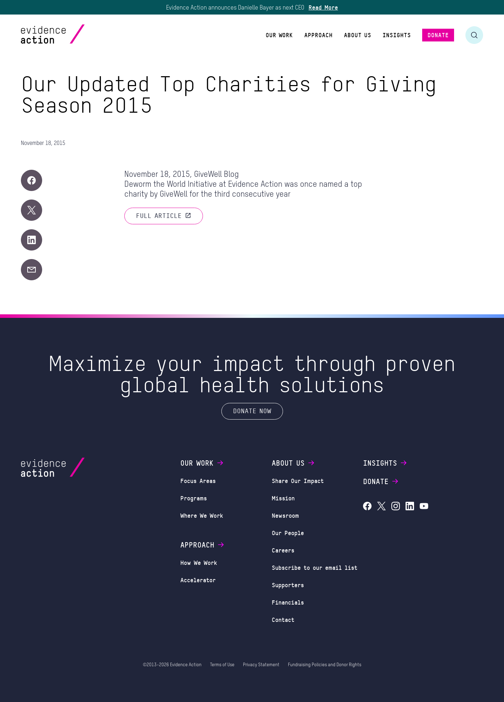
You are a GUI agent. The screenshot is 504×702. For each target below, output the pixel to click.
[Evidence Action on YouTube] (424, 506)
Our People (288, 533)
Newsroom (285, 515)
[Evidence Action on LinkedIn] (410, 506)
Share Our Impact (298, 480)
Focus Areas (198, 480)
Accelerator (198, 580)
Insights (385, 462)
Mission (283, 498)
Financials (288, 602)
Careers (283, 550)
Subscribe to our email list (314, 567)
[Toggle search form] (474, 35)
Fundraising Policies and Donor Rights (324, 665)
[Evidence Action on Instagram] (395, 506)
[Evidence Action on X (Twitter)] (381, 506)
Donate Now (252, 410)
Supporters (288, 585)
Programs (193, 498)
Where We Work (201, 515)
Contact (283, 619)
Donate (381, 481)
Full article (163, 215)
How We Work (198, 562)
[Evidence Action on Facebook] (367, 506)
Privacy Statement (261, 665)
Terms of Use (222, 665)
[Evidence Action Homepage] (66, 34)
